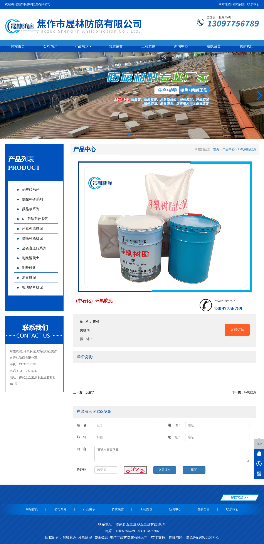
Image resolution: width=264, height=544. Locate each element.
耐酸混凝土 (28, 258)
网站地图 (225, 4)
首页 (216, 149)
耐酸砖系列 (28, 189)
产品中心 (228, 149)
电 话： (174, 425)
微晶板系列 (28, 209)
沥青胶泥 (26, 277)
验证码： (83, 469)
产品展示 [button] (83, 46)
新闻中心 (181, 46)
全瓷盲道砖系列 (31, 248)
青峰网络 (176, 537)
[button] (128, 135)
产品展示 (89, 509)
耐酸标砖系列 (30, 199)
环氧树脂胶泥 (30, 228)
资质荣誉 (116, 46)
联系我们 (253, 4)
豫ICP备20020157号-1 (202, 537)
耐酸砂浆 (26, 268)
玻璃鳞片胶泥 (30, 287)
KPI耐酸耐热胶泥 (33, 219)
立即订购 (237, 330)
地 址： (174, 437)
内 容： (83, 449)
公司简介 (50, 46)
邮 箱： (83, 437)
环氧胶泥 (250, 392)
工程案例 (148, 46)
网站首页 (18, 46)
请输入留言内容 (172, 454)
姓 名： (83, 425)
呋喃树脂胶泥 (30, 238)
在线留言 (239, 4)
